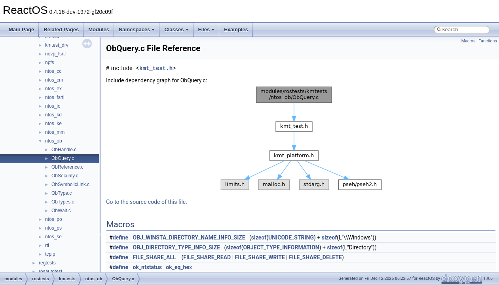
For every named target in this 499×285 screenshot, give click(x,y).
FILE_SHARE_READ (207, 257)
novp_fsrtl (55, 54)
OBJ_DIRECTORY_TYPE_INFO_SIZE (176, 247)
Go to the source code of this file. (146, 202)
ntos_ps (53, 228)
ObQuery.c (62, 158)
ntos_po (53, 219)
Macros (468, 41)
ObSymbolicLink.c (70, 184)
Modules (98, 29)
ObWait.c (61, 210)
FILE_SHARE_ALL (154, 257)
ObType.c (61, 193)
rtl (47, 245)
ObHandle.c (63, 149)
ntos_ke (53, 123)
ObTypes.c (62, 202)
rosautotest (50, 271)
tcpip (50, 254)
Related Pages (61, 29)
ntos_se (53, 236)
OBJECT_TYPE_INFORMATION (281, 247)
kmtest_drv (56, 45)
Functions (487, 41)
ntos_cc (53, 71)
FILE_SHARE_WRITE (260, 257)
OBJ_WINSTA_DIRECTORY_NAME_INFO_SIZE (189, 237)
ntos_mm (55, 132)
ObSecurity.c (64, 176)
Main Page (21, 29)
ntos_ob (53, 141)
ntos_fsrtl (55, 97)
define (120, 237)
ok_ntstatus (147, 267)
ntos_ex (53, 88)
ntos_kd (53, 115)
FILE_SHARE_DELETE (315, 257)
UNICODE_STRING (291, 237)
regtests (47, 263)
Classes (176, 29)
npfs (49, 62)
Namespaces (137, 29)
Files (206, 29)
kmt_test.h (156, 68)
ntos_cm (54, 80)
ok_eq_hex (179, 267)
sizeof (258, 237)
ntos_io (53, 106)
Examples (236, 29)
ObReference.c (67, 167)
